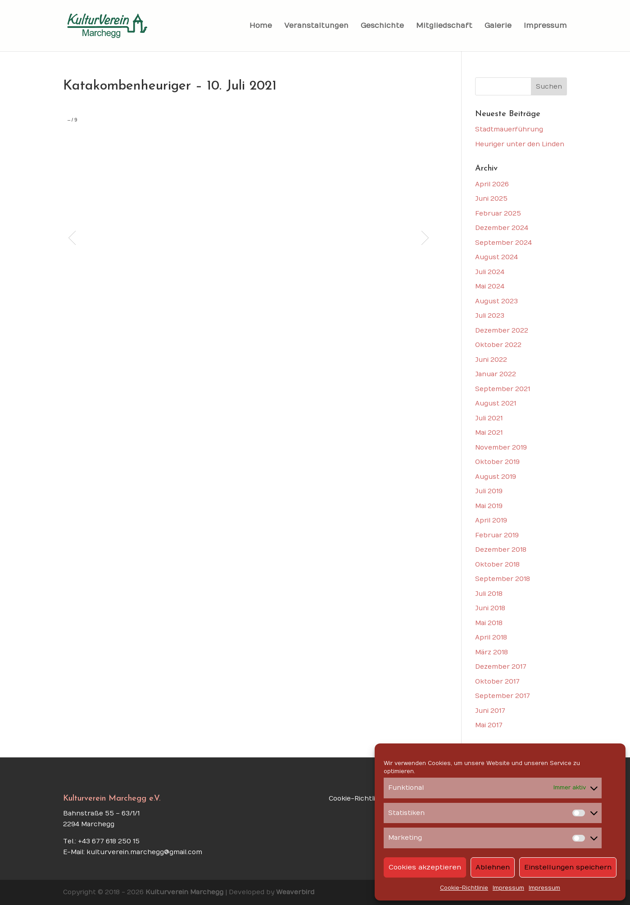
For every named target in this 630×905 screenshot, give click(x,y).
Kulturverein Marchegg (184, 892)
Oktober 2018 (497, 564)
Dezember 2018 (500, 550)
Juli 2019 (489, 491)
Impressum (508, 888)
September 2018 (502, 579)
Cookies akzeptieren (425, 867)
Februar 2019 (497, 535)
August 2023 (496, 301)
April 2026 (492, 184)
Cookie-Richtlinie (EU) (364, 798)
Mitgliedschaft (444, 26)
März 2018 (491, 652)
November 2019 (501, 447)
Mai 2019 (489, 506)
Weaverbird (295, 892)
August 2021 (495, 403)
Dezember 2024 (501, 228)
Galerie (498, 26)
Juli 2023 (489, 316)
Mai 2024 (489, 286)
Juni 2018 (490, 608)
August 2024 (496, 257)
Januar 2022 (495, 374)
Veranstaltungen (316, 26)
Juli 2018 (489, 594)
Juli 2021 (489, 418)
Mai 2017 (489, 725)
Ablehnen (493, 867)
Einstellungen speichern (568, 867)
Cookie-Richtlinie (464, 888)
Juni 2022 (491, 360)
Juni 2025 (491, 199)
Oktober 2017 (497, 681)
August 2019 (495, 477)
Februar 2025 (498, 213)
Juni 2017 (490, 711)
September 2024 (503, 243)
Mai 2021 (489, 433)
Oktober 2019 (497, 462)
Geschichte (382, 26)
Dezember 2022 (501, 330)
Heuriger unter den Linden (519, 144)
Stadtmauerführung (509, 129)
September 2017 (502, 696)
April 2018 (491, 637)
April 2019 (491, 520)
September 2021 (502, 389)
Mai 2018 (489, 623)
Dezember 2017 (500, 667)
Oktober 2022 (498, 345)
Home (260, 26)
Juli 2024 (489, 272)
